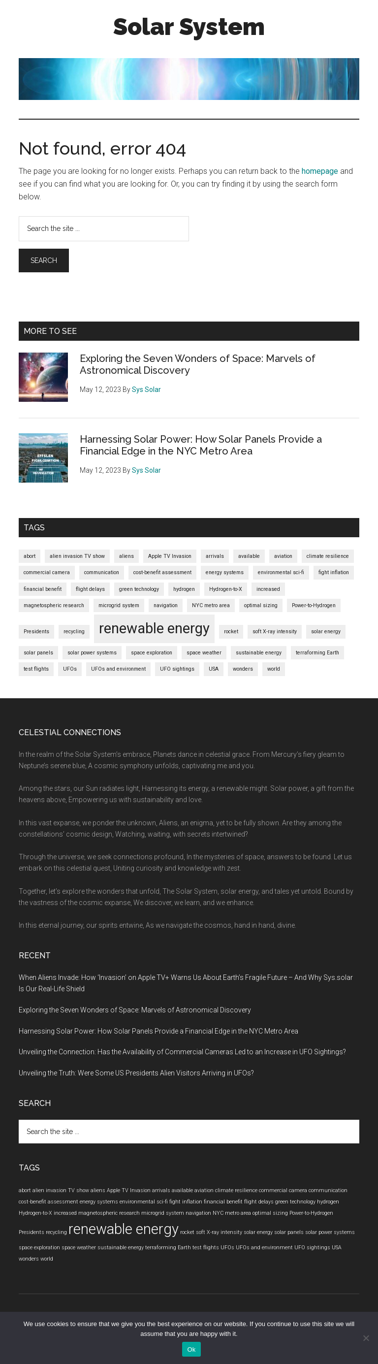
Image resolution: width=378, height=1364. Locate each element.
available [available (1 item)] (249, 556)
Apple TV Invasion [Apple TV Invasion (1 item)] (169, 556)
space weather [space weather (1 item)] (204, 653)
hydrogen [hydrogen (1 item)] (184, 589)
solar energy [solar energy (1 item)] (326, 631)
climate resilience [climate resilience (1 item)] (328, 556)
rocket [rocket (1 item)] (231, 631)
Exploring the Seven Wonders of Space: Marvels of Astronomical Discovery (135, 1010)
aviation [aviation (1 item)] (283, 556)
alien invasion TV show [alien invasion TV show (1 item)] (77, 556)
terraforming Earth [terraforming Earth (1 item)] (317, 653)
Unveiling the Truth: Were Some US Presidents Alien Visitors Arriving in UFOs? (136, 1073)
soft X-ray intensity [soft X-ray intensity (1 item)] (274, 631)
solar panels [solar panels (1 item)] (38, 653)
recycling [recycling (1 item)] (74, 631)
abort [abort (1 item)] (29, 556)
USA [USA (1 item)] (214, 669)
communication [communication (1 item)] (101, 572)
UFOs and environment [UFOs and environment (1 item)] (118, 669)
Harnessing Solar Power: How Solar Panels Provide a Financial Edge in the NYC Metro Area (201, 445)
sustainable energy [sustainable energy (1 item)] (259, 653)
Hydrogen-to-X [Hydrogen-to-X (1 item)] (225, 589)
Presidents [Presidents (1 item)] (36, 631)
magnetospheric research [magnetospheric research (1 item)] (54, 605)
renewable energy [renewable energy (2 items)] (154, 628)
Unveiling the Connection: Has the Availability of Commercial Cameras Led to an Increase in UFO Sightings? (182, 1052)
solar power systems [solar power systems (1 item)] (92, 653)
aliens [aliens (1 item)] (126, 556)
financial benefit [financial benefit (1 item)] (43, 589)
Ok (191, 1349)
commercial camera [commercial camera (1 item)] (47, 572)
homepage (320, 171)
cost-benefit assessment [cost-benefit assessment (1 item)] (162, 572)
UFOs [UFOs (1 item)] (70, 669)
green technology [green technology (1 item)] (139, 589)
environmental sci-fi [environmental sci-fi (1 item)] (281, 572)
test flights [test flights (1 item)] (36, 669)
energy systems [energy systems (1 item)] (225, 572)
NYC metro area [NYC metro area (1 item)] (211, 605)
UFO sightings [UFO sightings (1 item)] (177, 669)
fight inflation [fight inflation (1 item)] (333, 572)
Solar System (189, 26)
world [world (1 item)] (273, 669)
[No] (366, 1338)
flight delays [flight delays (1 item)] (90, 589)
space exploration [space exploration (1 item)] (151, 653)
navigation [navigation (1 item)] (166, 605)
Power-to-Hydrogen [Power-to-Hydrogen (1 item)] (314, 605)
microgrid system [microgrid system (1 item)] (118, 605)
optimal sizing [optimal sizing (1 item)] (261, 605)
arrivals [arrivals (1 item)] (215, 556)
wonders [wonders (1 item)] (243, 669)
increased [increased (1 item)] (268, 589)
